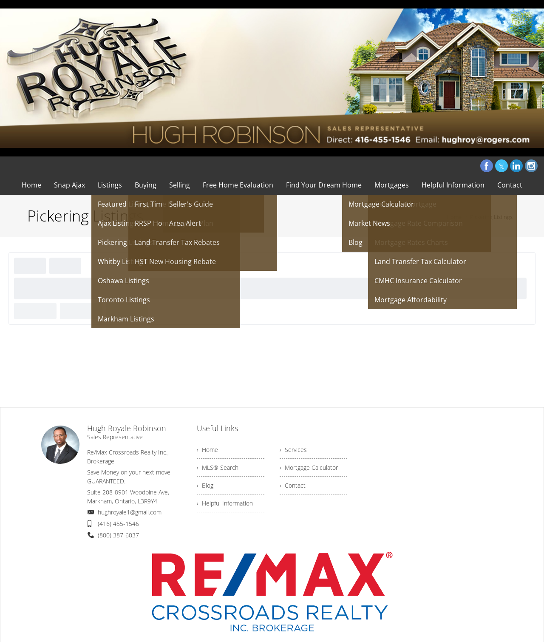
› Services (293, 450)
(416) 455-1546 (118, 524)
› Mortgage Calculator (309, 467)
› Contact (293, 485)
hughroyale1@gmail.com (130, 512)
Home (454, 217)
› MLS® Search (217, 467)
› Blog (205, 485)
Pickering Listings (491, 217)
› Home (207, 450)
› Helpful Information (225, 503)
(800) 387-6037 (118, 535)
